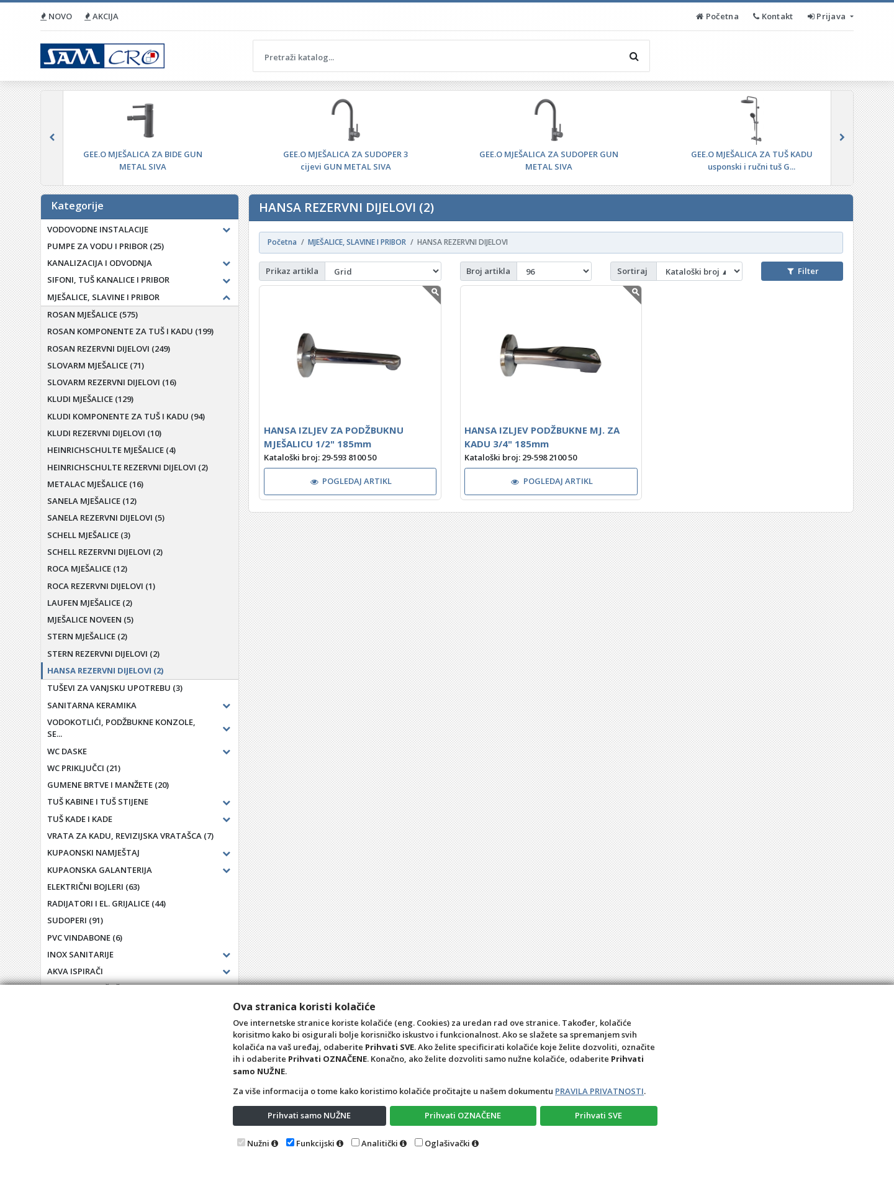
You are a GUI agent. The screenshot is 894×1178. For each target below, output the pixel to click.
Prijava (828, 16)
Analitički (379, 1143)
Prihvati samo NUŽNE (309, 1115)
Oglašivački (447, 1143)
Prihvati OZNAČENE (463, 1115)
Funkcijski (315, 1143)
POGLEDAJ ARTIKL (351, 480)
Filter (802, 270)
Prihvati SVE (598, 1115)
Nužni (258, 1143)
